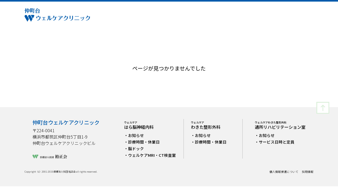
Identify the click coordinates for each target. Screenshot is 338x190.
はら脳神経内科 (139, 125)
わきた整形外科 (205, 125)
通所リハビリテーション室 (280, 125)
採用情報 (307, 171)
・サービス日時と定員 (274, 142)
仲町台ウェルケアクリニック (66, 122)
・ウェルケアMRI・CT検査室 (150, 155)
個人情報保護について (283, 171)
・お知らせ (134, 135)
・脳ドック (134, 148)
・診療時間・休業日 (142, 142)
